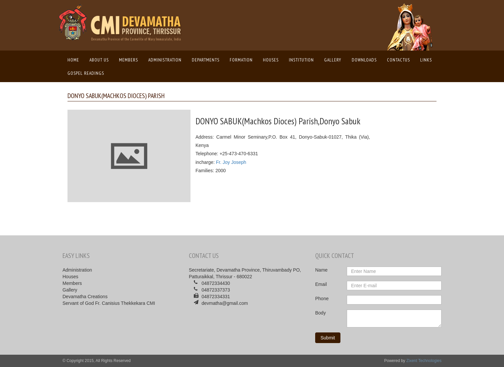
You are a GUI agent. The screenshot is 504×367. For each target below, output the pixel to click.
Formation (241, 60)
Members (128, 60)
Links (426, 60)
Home (74, 59)
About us (99, 60)
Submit (327, 337)
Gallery (332, 60)
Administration (165, 60)
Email (321, 284)
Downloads (364, 60)
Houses (271, 60)
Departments (205, 60)
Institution (301, 60)
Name (321, 270)
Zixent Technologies (423, 360)
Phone (321, 298)
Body (320, 312)
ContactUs (398, 60)
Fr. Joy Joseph (231, 162)
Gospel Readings (85, 73)
